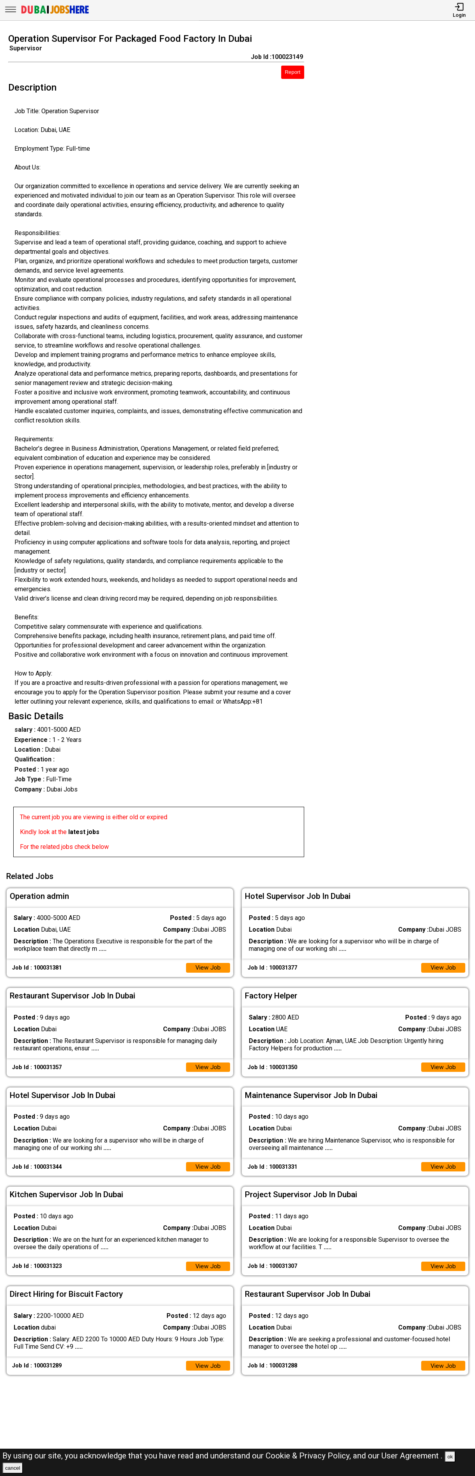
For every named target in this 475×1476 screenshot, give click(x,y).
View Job (208, 967)
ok (450, 1457)
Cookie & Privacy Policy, (309, 1455)
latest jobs (83, 832)
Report (292, 72)
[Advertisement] (395, 447)
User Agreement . (412, 1455)
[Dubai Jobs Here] (55, 13)
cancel (12, 1468)
